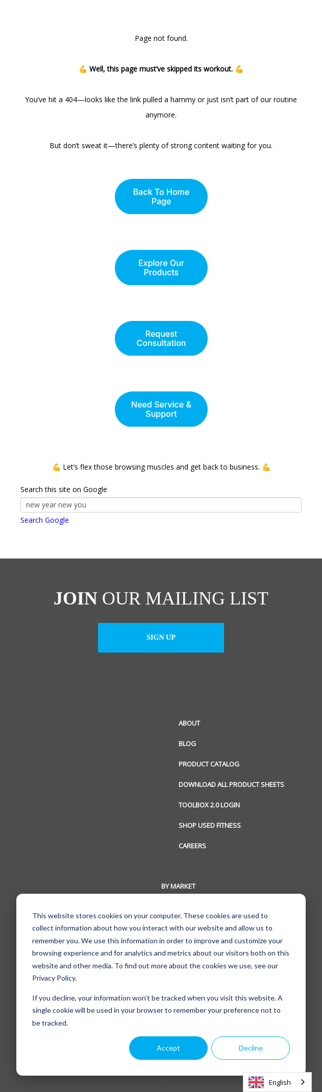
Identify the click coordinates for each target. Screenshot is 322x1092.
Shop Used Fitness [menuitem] (210, 825)
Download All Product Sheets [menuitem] (231, 784)
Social (190, 886)
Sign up (160, 637)
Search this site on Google (63, 489)
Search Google (44, 520)
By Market (37, 886)
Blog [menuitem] (187, 743)
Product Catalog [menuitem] (209, 764)
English (270, 1082)
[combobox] (277, 1082)
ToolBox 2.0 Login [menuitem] (209, 804)
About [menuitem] (189, 723)
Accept (168, 1047)
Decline (251, 1047)
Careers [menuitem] (192, 845)
